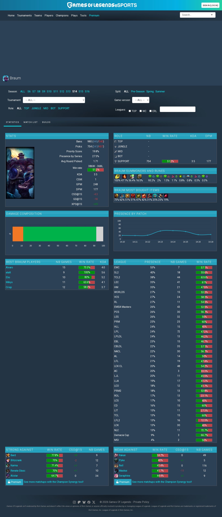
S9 (43, 91)
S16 (87, 91)
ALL (22, 91)
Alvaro (9, 267)
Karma (12, 465)
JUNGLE (36, 108)
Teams (38, 15)
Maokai (120, 470)
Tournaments (24, 15)
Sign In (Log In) (210, 5)
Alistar (12, 475)
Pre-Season (138, 91)
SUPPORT (63, 108)
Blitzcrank (14, 460)
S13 (68, 91)
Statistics (12, 122)
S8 (38, 91)
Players (49, 15)
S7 (33, 91)
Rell (118, 465)
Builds (46, 122)
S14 (74, 91)
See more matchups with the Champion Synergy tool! (45, 481)
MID (45, 108)
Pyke (119, 460)
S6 (29, 91)
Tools (83, 15)
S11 (55, 91)
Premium (94, 15)
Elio (8, 277)
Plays (74, 15)
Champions (62, 15)
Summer (160, 91)
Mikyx (9, 282)
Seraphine (122, 475)
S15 (81, 91)
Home (11, 15)
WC (144, 111)
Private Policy (141, 502)
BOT (53, 108)
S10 (49, 91)
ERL (154, 111)
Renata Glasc (15, 470)
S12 (62, 91)
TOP (26, 108)
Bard (11, 455)
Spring (150, 91)
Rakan (120, 455)
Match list (31, 122)
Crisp (9, 287)
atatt (8, 272)
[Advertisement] (99, 46)
